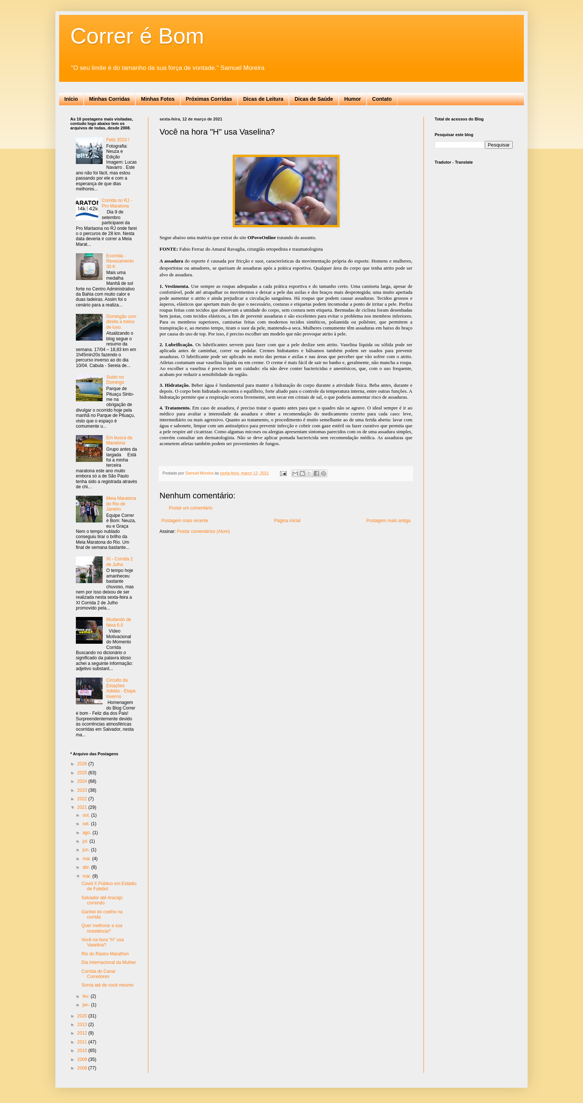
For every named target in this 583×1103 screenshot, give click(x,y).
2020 (82, 1016)
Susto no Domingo (115, 379)
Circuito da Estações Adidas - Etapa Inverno (121, 688)
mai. (87, 858)
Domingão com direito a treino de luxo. (121, 322)
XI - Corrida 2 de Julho (119, 561)
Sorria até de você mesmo (107, 985)
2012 (82, 1033)
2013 (82, 1024)
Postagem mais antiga (388, 520)
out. (87, 815)
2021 (82, 807)
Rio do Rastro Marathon (105, 953)
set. (87, 823)
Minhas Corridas (109, 99)
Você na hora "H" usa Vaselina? (102, 942)
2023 (82, 790)
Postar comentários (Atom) (203, 531)
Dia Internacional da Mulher (108, 962)
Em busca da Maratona (119, 440)
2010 (82, 1050)
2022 (82, 798)
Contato (382, 99)
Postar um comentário (190, 508)
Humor (352, 99)
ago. (88, 832)
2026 (82, 763)
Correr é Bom (137, 35)
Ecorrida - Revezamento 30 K (120, 261)
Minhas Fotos (157, 99)
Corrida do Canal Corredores (98, 974)
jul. (86, 841)
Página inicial (287, 520)
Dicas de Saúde (313, 99)
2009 (82, 1059)
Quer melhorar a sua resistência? (101, 928)
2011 (82, 1042)
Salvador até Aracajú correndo (102, 900)
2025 (82, 772)
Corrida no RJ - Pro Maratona (117, 203)
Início (71, 99)
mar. (88, 876)
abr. (87, 867)
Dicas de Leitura (263, 99)
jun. (87, 849)
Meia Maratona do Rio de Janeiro (121, 504)
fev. (87, 996)
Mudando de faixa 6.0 (118, 622)
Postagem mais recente (184, 520)
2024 (82, 781)
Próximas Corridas (209, 99)
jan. (87, 1004)
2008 (82, 1068)
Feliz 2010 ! (117, 139)
